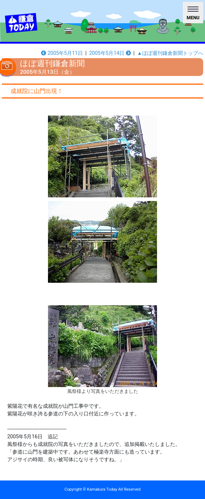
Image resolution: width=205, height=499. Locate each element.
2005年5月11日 (62, 53)
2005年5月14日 (110, 53)
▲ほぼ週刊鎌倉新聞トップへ (170, 53)
